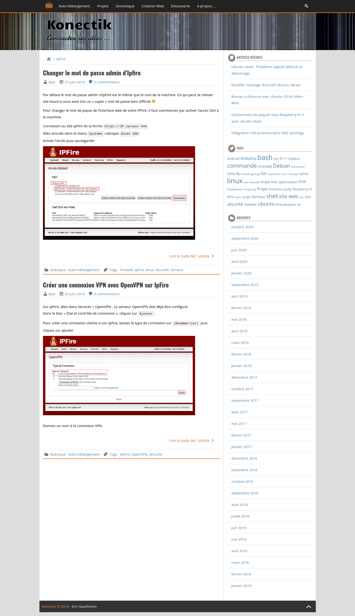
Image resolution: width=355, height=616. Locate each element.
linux (150, 269)
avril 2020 (239, 261)
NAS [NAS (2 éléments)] (274, 182)
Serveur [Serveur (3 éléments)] (258, 196)
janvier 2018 (241, 365)
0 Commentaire (104, 82)
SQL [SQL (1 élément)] (301, 197)
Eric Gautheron (84, 606)
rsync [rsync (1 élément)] (238, 197)
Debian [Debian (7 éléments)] (281, 165)
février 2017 (241, 435)
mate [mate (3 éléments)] (265, 181)
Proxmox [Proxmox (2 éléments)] (276, 189)
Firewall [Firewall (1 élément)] (245, 174)
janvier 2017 (241, 446)
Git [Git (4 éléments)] (263, 173)
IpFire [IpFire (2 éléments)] (303, 173)
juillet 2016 (240, 516)
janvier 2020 (241, 273)
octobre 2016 (242, 481)
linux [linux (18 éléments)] (235, 180)
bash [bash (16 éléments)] (265, 157)
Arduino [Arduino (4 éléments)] (248, 158)
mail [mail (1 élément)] (246, 182)
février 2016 (241, 574)
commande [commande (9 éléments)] (242, 165)
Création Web (152, 6)
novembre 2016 (244, 469)
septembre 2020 (244, 238)
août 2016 (239, 504)
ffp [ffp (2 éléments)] (238, 173)
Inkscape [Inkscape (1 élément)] (293, 174)
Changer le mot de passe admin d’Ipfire (92, 72)
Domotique (125, 6)
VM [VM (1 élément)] (299, 204)
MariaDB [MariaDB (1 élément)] (255, 182)
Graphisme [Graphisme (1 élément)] (273, 174)
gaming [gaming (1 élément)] (255, 174)
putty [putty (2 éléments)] (288, 189)
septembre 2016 (244, 493)
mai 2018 (239, 319)
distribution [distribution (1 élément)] (298, 166)
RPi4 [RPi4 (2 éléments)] (230, 197)
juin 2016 (239, 527)
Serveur (177, 269)
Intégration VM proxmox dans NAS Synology (267, 132)
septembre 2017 (244, 400)
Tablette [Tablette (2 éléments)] (250, 204)
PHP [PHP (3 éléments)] (302, 181)
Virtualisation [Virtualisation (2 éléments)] (286, 204)
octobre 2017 (242, 388)
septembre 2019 (244, 284)
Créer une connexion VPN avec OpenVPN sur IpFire (106, 284)
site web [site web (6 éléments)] (288, 196)
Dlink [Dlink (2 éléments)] (231, 173)
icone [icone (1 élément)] (284, 174)
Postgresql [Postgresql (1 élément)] (250, 189)
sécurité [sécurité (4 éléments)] (235, 204)
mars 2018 (240, 342)
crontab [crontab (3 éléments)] (265, 166)
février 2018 (241, 354)
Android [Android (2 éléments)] (233, 158)
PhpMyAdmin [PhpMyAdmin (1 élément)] (235, 189)
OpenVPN (139, 454)
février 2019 (241, 307)
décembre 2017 (244, 377)
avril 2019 (239, 296)
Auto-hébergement (74, 6)
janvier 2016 (241, 585)
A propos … (206, 6)
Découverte (180, 6)
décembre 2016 (244, 458)
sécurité (162, 269)
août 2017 (239, 412)
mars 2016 (240, 562)
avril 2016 (239, 550)
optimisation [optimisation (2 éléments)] (288, 182)
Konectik (79, 23)
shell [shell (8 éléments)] (272, 196)
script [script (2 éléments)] (246, 197)
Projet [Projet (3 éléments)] (262, 189)
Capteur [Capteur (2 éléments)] (293, 158)
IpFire (139, 269)
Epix (49, 82)
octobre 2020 (242, 226)
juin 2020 (239, 250)
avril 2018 (239, 331)
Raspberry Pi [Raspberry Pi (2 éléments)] (302, 189)
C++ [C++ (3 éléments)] (283, 158)
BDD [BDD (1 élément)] (276, 159)
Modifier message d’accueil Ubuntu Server (266, 84)
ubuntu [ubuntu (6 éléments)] (266, 203)
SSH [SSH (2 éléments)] (308, 197)
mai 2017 (239, 423)
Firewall (126, 269)
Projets (103, 6)
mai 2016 (239, 539)
